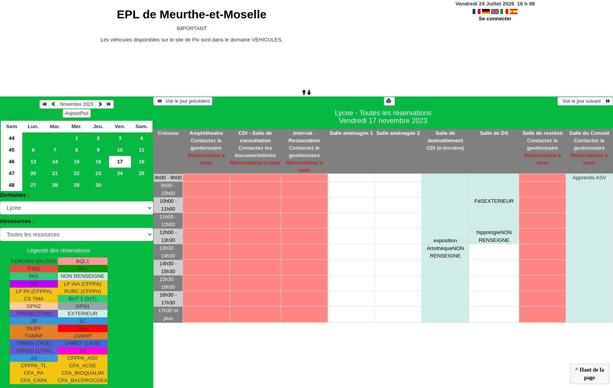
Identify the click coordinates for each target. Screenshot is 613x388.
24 (120, 173)
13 (33, 161)
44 (11, 138)
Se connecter (495, 18)
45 (11, 150)
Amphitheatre (206, 133)
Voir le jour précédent (183, 101)
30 (98, 185)
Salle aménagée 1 (351, 133)
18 (142, 161)
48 (11, 185)
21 (55, 173)
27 (33, 185)
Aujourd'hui (76, 113)
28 (55, 185)
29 (77, 185)
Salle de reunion (542, 133)
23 (98, 173)
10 (120, 150)
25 (142, 173)
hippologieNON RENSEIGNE (494, 236)
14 (55, 161)
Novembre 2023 (76, 104)
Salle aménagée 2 (398, 133)
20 (33, 173)
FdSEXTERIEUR (494, 201)
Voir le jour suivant (585, 101)
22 (77, 173)
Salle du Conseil (589, 133)
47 (11, 173)
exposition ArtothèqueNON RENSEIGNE (445, 248)
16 (98, 161)
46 (11, 161)
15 (77, 161)
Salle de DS (494, 133)
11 (142, 150)
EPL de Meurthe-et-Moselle (192, 14)
